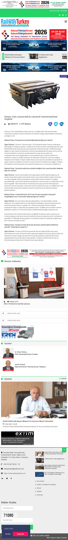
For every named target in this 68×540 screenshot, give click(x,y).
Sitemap (40, 495)
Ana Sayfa (40, 481)
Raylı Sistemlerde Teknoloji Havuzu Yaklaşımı (30, 367)
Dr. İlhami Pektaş (21, 352)
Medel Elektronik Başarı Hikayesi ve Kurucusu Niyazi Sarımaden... (18, 57)
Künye (39, 488)
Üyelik (64, 11)
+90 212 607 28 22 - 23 (10, 464)
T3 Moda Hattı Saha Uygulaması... (49, 56)
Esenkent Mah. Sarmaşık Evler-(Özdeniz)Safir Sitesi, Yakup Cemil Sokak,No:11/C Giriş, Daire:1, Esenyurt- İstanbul (14, 456)
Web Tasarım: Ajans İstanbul (57, 538)
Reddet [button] (8, 534)
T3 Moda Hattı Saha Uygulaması (54, 459)
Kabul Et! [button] (20, 534)
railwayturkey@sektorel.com (12, 469)
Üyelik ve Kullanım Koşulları (46, 485)
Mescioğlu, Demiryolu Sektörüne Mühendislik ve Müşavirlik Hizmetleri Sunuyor (55, 467)
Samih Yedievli (20, 364)
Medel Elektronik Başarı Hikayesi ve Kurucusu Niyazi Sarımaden (28, 421)
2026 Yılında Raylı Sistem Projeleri (26, 354)
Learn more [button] (8, 528)
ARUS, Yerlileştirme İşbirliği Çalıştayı (17, 304)
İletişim (39, 491)
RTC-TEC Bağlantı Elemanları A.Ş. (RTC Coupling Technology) (55, 473)
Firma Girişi (55, 11)
